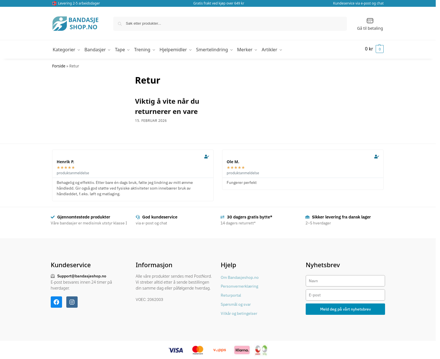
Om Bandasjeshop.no (240, 276)
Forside (58, 64)
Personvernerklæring (239, 285)
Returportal (231, 294)
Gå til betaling (370, 24)
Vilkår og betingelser (239, 312)
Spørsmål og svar (236, 302)
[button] (374, 48)
